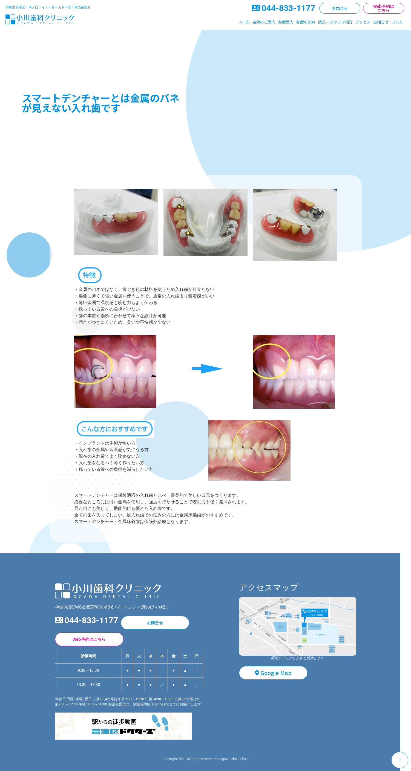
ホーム (244, 22)
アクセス (362, 22)
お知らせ (381, 22)
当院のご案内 (263, 22)
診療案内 (286, 22)
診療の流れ (305, 22)
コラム (397, 22)
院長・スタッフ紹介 (335, 22)
